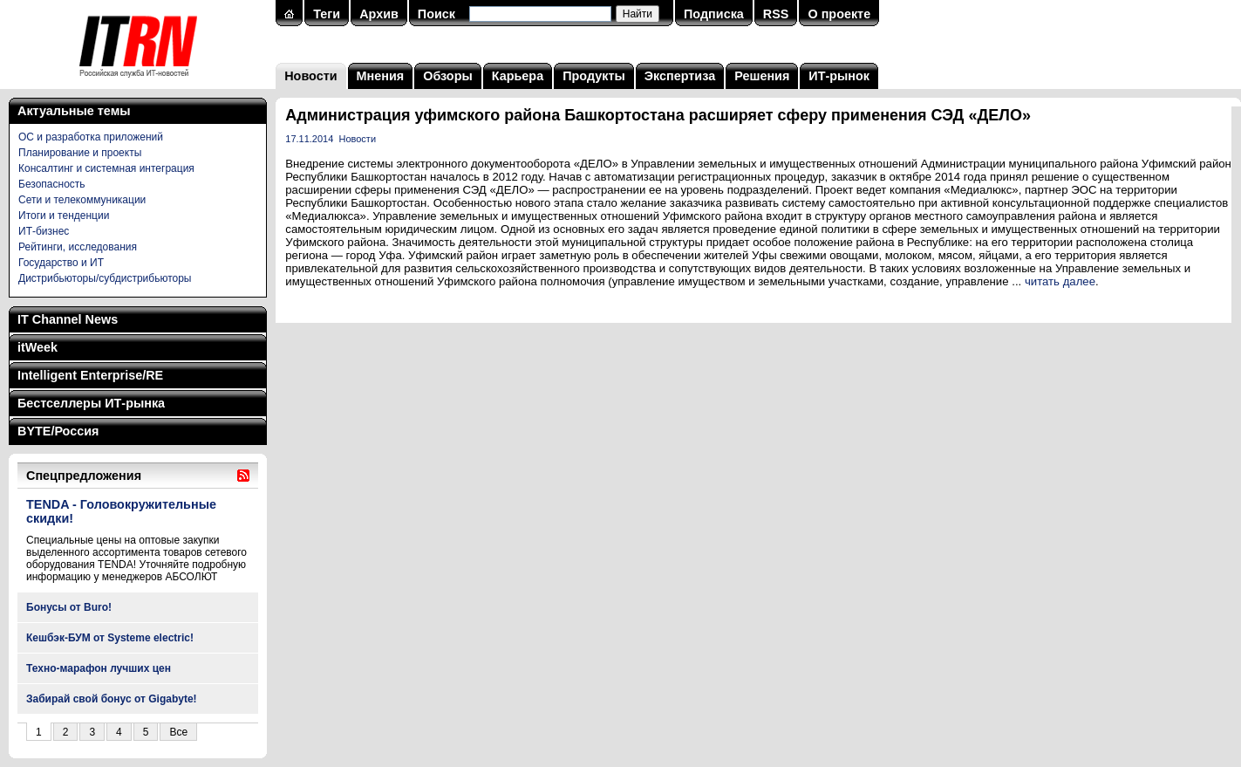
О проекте (839, 14)
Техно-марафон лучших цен (98, 668)
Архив (379, 14)
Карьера (517, 76)
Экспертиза (679, 76)
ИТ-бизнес (43, 231)
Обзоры (448, 76)
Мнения (381, 76)
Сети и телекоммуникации (82, 200)
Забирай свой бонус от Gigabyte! (111, 699)
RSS (776, 14)
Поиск (436, 14)
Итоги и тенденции (63, 215)
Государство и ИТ (61, 263)
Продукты (594, 76)
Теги (326, 14)
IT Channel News (67, 319)
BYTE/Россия (58, 431)
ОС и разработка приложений (90, 137)
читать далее (1060, 281)
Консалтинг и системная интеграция (106, 168)
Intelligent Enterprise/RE (90, 375)
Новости (310, 76)
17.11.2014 (309, 139)
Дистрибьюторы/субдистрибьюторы (104, 278)
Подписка (714, 14)
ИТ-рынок (838, 76)
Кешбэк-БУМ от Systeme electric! (110, 638)
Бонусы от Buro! (69, 607)
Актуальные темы (74, 111)
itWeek (37, 347)
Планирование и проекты (79, 153)
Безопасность (51, 184)
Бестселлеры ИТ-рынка (91, 403)
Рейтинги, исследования (77, 247)
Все (178, 732)
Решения (761, 76)
